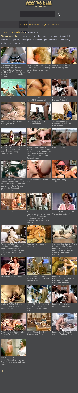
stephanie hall (65, 36)
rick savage (53, 36)
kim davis (4, 43)
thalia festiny (65, 40)
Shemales (53, 24)
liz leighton (13, 43)
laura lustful (36, 36)
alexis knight (37, 40)
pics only (16, 40)
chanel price (26, 40)
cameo (44, 36)
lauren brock (25, 36)
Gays (44, 24)
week (36, 32)
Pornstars (34, 24)
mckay (21, 43)
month (30, 32)
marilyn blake (54, 40)
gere (45, 40)
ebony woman (6, 40)
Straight (23, 24)
